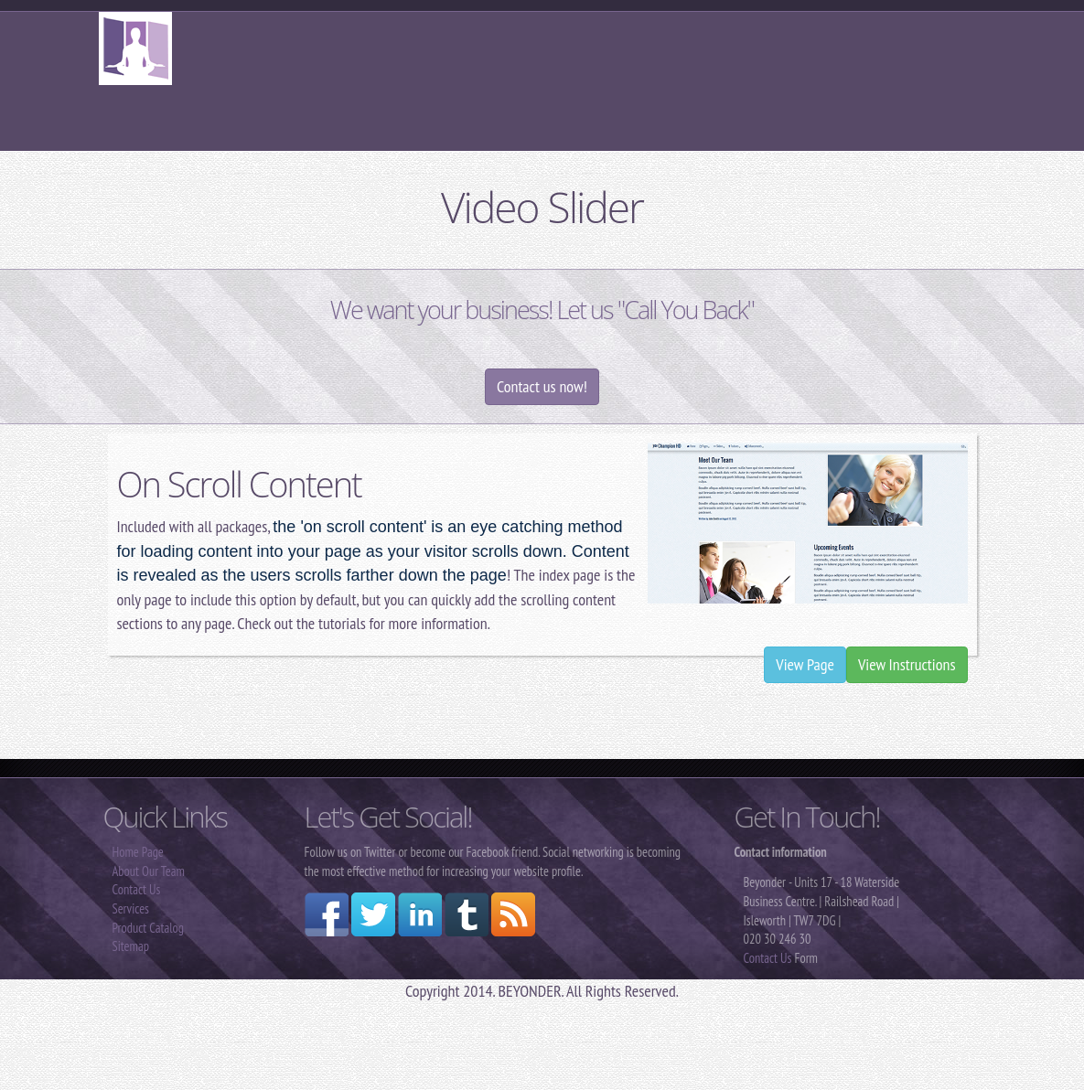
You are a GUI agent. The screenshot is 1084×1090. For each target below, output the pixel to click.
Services (131, 908)
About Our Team (149, 871)
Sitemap (131, 946)
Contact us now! (542, 386)
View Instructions (907, 664)
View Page (805, 664)
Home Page (138, 851)
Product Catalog (149, 927)
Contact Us (137, 889)
